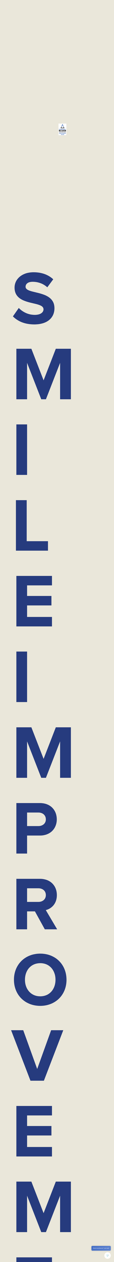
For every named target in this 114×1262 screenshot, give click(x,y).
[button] (107, 1255)
